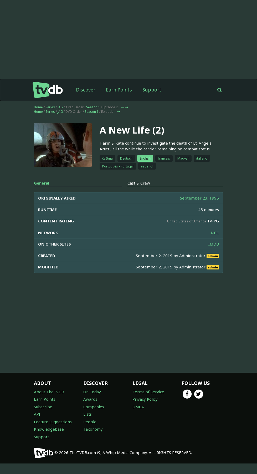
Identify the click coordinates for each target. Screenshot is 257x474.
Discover (85, 100)
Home (38, 117)
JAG (60, 117)
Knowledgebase (49, 439)
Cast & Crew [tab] (138, 193)
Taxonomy (93, 439)
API (37, 424)
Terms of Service (148, 402)
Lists (87, 424)
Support (151, 100)
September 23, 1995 (199, 208)
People (89, 432)
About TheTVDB (49, 402)
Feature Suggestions (53, 432)
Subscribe (43, 417)
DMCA (138, 417)
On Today (92, 402)
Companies (93, 417)
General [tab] (41, 193)
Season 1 (93, 117)
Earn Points (119, 100)
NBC (215, 243)
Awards (90, 409)
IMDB (213, 254)
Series (50, 117)
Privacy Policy (145, 409)
